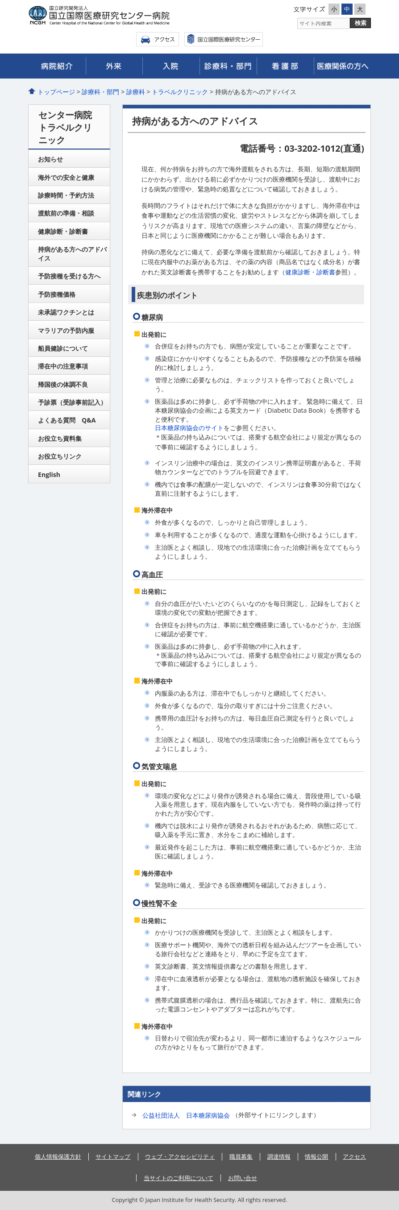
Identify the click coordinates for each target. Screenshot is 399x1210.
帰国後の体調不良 (63, 384)
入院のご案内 (171, 66)
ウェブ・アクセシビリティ (180, 1156)
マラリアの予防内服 (66, 330)
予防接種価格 (56, 294)
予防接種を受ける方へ (69, 276)
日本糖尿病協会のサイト (189, 427)
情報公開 (316, 1156)
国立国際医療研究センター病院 (113, 15)
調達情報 (279, 1156)
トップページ (56, 91)
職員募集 (241, 1156)
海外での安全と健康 (66, 177)
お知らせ (50, 159)
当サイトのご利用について (178, 1178)
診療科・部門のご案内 (228, 66)
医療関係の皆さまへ (342, 66)
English (49, 474)
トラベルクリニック (180, 91)
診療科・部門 (100, 91)
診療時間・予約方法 (66, 195)
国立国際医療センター (223, 39)
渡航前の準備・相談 (66, 213)
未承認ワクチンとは (66, 312)
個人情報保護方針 (58, 1156)
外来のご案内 (114, 66)
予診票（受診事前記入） (72, 402)
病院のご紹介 (57, 66)
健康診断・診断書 (310, 272)
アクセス (157, 39)
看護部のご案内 (285, 66)
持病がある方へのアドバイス (72, 253)
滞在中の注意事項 (63, 366)
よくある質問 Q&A (67, 420)
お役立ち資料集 (60, 438)
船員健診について (63, 348)
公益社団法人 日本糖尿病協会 (186, 1115)
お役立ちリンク (60, 456)
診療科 (135, 91)
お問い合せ (242, 1178)
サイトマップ (113, 1156)
